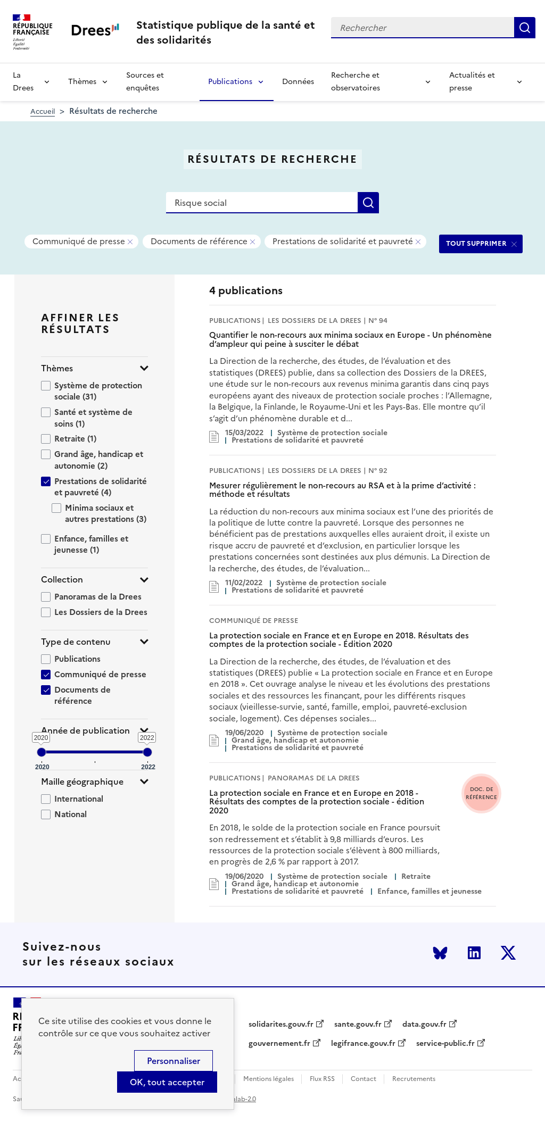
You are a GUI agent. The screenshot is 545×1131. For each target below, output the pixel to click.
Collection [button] (62, 579)
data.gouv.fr (424, 1024)
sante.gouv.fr (358, 1024)
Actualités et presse (472, 82)
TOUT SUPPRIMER (476, 243)
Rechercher (524, 27)
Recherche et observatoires (355, 82)
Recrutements (413, 1079)
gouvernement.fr (279, 1043)
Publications (230, 81)
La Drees (23, 82)
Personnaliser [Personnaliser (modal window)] (173, 1060)
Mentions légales (268, 1079)
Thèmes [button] (57, 368)
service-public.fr (445, 1043)
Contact (363, 1079)
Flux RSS (322, 1079)
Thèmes (82, 81)
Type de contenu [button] (76, 642)
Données (298, 81)
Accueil (42, 111)
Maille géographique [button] (82, 782)
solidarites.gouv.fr (281, 1024)
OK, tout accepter (167, 1082)
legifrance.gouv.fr (363, 1043)
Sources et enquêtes (145, 82)
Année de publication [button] (85, 731)
